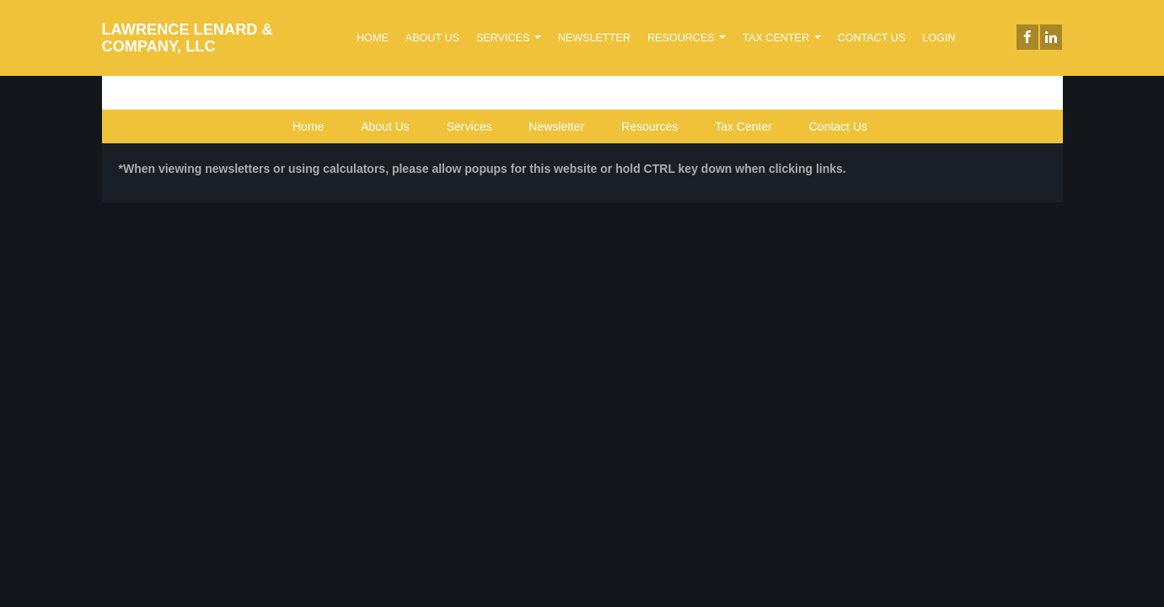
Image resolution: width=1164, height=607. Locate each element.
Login (938, 38)
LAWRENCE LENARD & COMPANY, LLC (187, 38)
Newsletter (594, 38)
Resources (686, 38)
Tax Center (781, 38)
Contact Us (872, 38)
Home (373, 38)
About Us (432, 38)
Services (508, 38)
